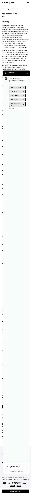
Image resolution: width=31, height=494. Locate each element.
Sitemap (16, 479)
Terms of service (7, 479)
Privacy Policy (25, 479)
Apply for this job (15, 491)
